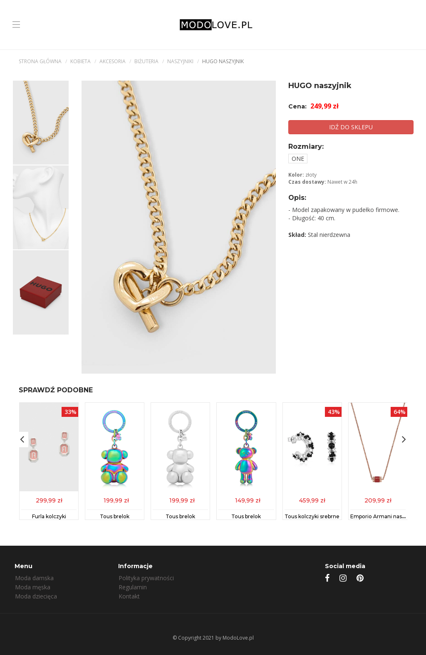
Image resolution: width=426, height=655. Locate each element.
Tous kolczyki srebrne (312, 516)
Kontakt (129, 596)
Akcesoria (112, 61)
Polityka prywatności (146, 578)
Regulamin (133, 587)
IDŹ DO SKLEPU (351, 127)
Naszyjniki (180, 61)
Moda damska (34, 578)
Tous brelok (114, 516)
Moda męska (32, 587)
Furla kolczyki (49, 516)
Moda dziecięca (36, 596)
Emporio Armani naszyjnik (383, 516)
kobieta (80, 61)
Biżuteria (146, 61)
